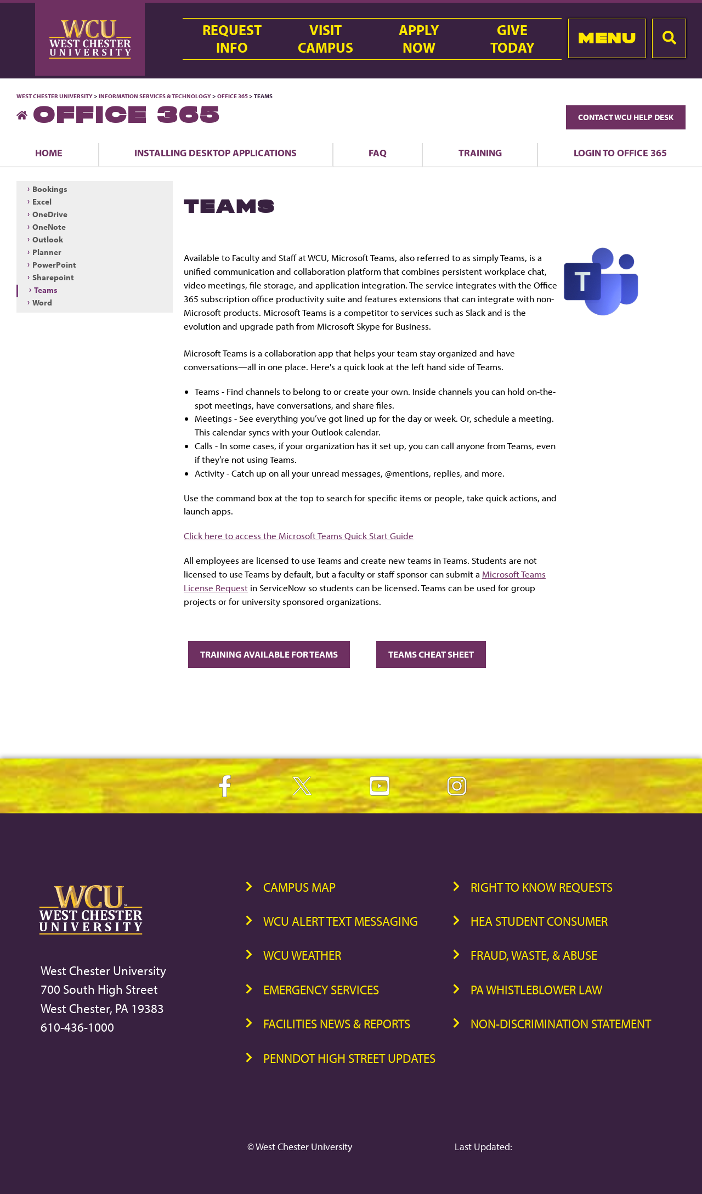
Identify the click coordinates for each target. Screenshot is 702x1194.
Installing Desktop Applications (215, 152)
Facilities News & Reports (336, 1024)
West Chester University (54, 96)
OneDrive (49, 214)
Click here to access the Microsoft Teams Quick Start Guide (299, 535)
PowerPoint (54, 264)
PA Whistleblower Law (536, 990)
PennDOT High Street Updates (349, 1058)
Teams (46, 290)
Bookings (49, 189)
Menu (607, 38)
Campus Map (299, 887)
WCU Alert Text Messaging (340, 921)
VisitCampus (325, 38)
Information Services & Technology (155, 96)
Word (42, 302)
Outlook (47, 239)
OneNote (49, 227)
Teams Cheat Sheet (431, 654)
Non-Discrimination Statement (561, 1024)
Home (49, 152)
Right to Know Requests (542, 887)
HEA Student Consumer (539, 921)
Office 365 (232, 96)
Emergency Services (321, 990)
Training (480, 152)
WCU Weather (302, 955)
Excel (42, 201)
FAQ (378, 152)
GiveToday (512, 38)
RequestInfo (232, 38)
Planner (46, 252)
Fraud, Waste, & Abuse (534, 955)
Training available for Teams (269, 654)
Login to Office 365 (620, 152)
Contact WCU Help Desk (625, 117)
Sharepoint (53, 277)
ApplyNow (419, 38)
